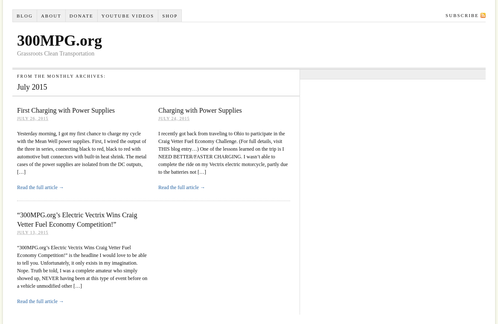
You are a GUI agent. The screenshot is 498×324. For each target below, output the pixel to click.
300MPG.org (59, 40)
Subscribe (462, 15)
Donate (81, 15)
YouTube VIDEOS (128, 15)
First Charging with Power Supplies (66, 110)
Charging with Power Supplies (200, 110)
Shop (170, 15)
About (51, 15)
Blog (25, 15)
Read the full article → (40, 187)
